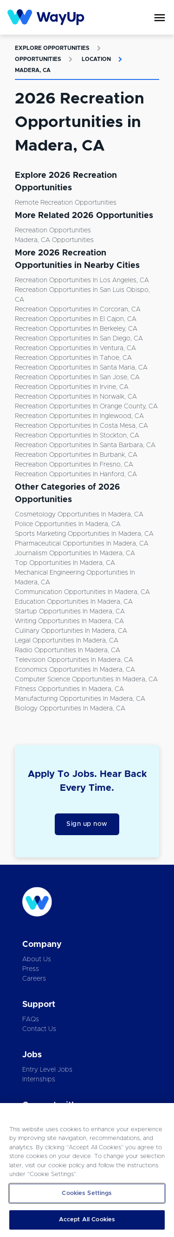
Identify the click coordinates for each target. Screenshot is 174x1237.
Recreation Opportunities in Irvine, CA (72, 387)
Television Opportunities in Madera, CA (74, 660)
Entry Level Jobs (47, 1070)
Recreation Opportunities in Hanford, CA (76, 474)
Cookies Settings (87, 1193)
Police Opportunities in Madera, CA (68, 524)
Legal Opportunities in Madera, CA (66, 640)
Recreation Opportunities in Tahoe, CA (73, 358)
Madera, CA (33, 70)
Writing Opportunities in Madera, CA (69, 621)
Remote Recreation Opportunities (65, 203)
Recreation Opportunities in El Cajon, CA (75, 319)
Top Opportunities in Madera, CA (65, 563)
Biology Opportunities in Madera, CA (70, 708)
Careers (34, 979)
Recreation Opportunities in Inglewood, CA (79, 416)
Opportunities (38, 59)
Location (96, 59)
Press (30, 969)
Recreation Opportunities (53, 230)
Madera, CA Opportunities (54, 240)
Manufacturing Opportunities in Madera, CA (80, 699)
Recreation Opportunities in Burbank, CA (76, 455)
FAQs (30, 1019)
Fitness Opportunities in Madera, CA (69, 689)
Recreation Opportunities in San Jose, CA (77, 377)
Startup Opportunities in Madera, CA (70, 611)
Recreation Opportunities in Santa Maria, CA (81, 367)
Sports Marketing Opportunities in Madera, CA (84, 534)
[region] (87, 1170)
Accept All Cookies (87, 1220)
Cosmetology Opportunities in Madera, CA (79, 514)
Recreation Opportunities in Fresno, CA (74, 464)
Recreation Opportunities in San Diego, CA (79, 338)
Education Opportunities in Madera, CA (74, 602)
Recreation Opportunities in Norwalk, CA (76, 397)
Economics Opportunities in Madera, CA (75, 670)
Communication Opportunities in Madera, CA (82, 592)
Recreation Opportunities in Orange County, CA (86, 406)
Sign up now (87, 824)
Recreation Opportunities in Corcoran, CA (78, 309)
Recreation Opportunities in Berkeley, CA (76, 329)
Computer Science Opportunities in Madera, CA (86, 679)
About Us (36, 959)
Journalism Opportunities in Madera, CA (75, 553)
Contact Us (39, 1029)
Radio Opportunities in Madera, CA (67, 650)
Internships (38, 1079)
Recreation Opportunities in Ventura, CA (75, 348)
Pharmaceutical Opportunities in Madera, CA (81, 543)
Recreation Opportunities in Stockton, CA (77, 435)
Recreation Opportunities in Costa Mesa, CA (81, 426)
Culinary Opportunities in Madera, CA (71, 631)
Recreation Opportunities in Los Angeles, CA (82, 280)
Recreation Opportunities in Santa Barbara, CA (85, 445)
